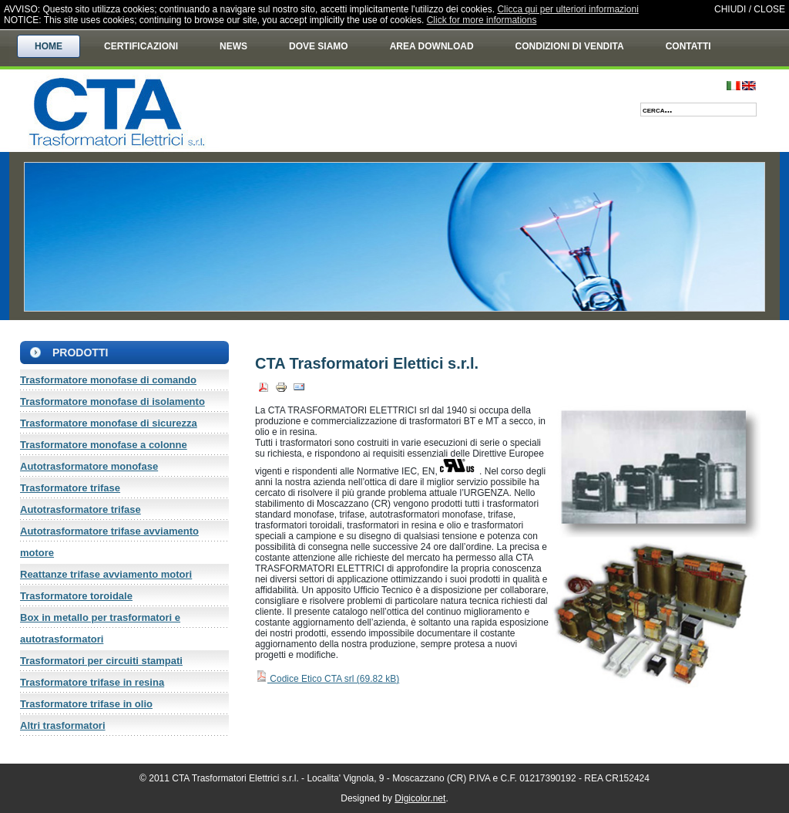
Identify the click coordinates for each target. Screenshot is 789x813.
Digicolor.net (419, 798)
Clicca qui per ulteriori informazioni (567, 9)
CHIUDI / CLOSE (749, 9)
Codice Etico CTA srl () (327, 678)
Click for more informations (482, 20)
